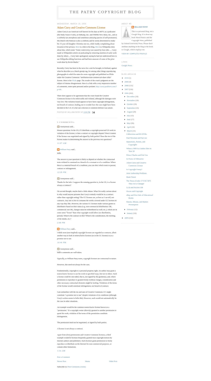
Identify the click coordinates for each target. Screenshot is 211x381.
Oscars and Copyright (134, 191)
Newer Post (61, 361)
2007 (127, 89)
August (130, 112)
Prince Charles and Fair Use (137, 155)
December (131, 96)
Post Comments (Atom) (77, 367)
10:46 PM (61, 242)
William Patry (65, 149)
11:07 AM (61, 143)
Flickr (74, 80)
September (131, 108)
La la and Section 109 (134, 187)
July (129, 115)
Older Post (113, 361)
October (130, 104)
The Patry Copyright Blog (106, 12)
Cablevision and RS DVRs (136, 134)
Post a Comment (63, 357)
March (129, 131)
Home (87, 361)
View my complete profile (134, 54)
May (129, 123)
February (130, 209)
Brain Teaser (131, 177)
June (129, 119)
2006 (127, 93)
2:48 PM (61, 223)
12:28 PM (61, 172)
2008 (127, 85)
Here (77, 47)
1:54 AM (61, 351)
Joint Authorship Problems (136, 173)
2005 (127, 218)
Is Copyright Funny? (134, 169)
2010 (127, 78)
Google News (127, 65)
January (130, 213)
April (129, 127)
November (131, 100)
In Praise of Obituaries (134, 159)
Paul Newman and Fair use (136, 138)
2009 (127, 82)
